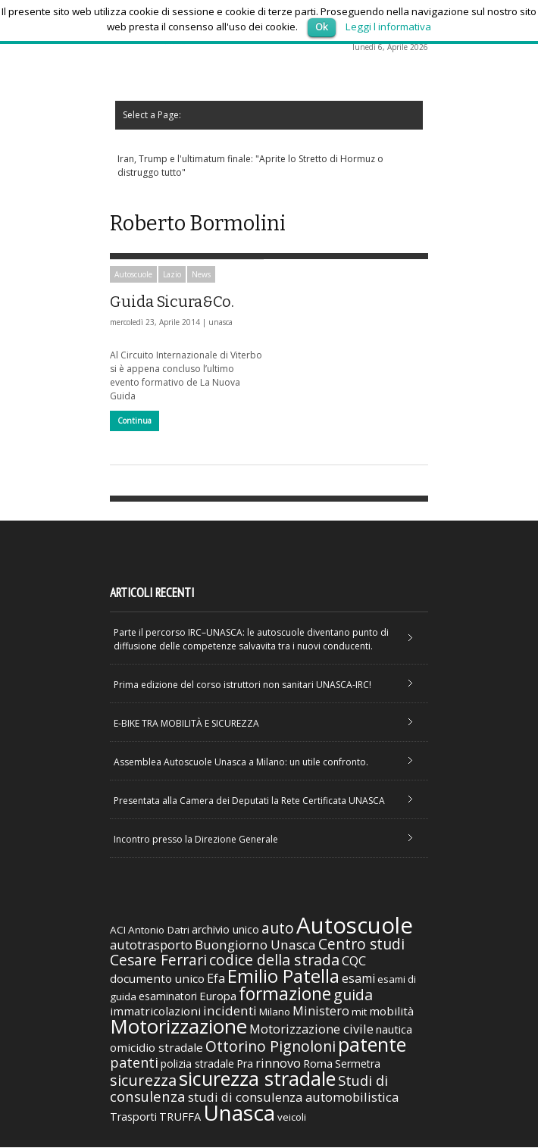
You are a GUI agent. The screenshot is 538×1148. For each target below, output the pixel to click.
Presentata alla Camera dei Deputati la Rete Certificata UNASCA (249, 801)
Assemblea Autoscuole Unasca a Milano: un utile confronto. (241, 762)
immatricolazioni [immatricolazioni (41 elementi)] (155, 1011)
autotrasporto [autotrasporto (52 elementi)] (151, 945)
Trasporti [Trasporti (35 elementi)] (133, 1117)
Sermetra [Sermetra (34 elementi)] (357, 1064)
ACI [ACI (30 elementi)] (118, 930)
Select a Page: (146, 114)
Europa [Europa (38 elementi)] (217, 996)
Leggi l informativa (388, 26)
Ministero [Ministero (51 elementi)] (320, 1011)
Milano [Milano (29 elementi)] (274, 1012)
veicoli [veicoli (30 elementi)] (291, 1118)
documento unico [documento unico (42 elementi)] (157, 979)
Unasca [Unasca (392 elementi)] (239, 1113)
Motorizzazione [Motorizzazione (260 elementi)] (178, 1026)
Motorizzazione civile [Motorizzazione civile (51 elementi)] (311, 1029)
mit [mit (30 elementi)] (359, 1012)
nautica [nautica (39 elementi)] (394, 1029)
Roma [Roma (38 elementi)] (318, 1063)
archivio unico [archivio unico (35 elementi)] (225, 930)
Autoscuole (133, 274)
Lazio (172, 274)
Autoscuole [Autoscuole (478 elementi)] (354, 926)
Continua (134, 420)
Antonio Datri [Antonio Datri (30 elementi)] (158, 930)
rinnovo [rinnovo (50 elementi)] (278, 1063)
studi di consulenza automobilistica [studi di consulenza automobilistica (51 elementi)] (293, 1097)
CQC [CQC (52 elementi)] (354, 961)
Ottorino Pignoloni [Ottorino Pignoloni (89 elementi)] (270, 1047)
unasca (220, 322)
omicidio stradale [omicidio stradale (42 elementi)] (156, 1048)
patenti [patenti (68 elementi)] (134, 1063)
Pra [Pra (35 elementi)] (244, 1064)
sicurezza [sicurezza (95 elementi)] (143, 1081)
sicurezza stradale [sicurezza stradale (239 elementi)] (257, 1079)
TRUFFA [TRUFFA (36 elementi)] (180, 1117)
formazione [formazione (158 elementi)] (285, 994)
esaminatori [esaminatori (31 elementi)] (168, 997)
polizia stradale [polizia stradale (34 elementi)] (197, 1064)
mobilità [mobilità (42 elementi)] (391, 1011)
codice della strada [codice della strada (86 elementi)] (274, 960)
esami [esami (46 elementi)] (358, 979)
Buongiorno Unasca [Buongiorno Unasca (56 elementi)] (255, 945)
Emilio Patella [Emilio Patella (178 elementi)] (283, 977)
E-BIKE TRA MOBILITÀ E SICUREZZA (186, 724)
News (201, 274)
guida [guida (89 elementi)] (353, 995)
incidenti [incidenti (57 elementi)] (230, 1011)
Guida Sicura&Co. (172, 301)
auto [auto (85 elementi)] (277, 928)
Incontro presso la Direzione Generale (196, 840)
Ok (321, 26)
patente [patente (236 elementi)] (372, 1045)
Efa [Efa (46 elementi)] (216, 979)
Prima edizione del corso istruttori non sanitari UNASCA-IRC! (242, 685)
